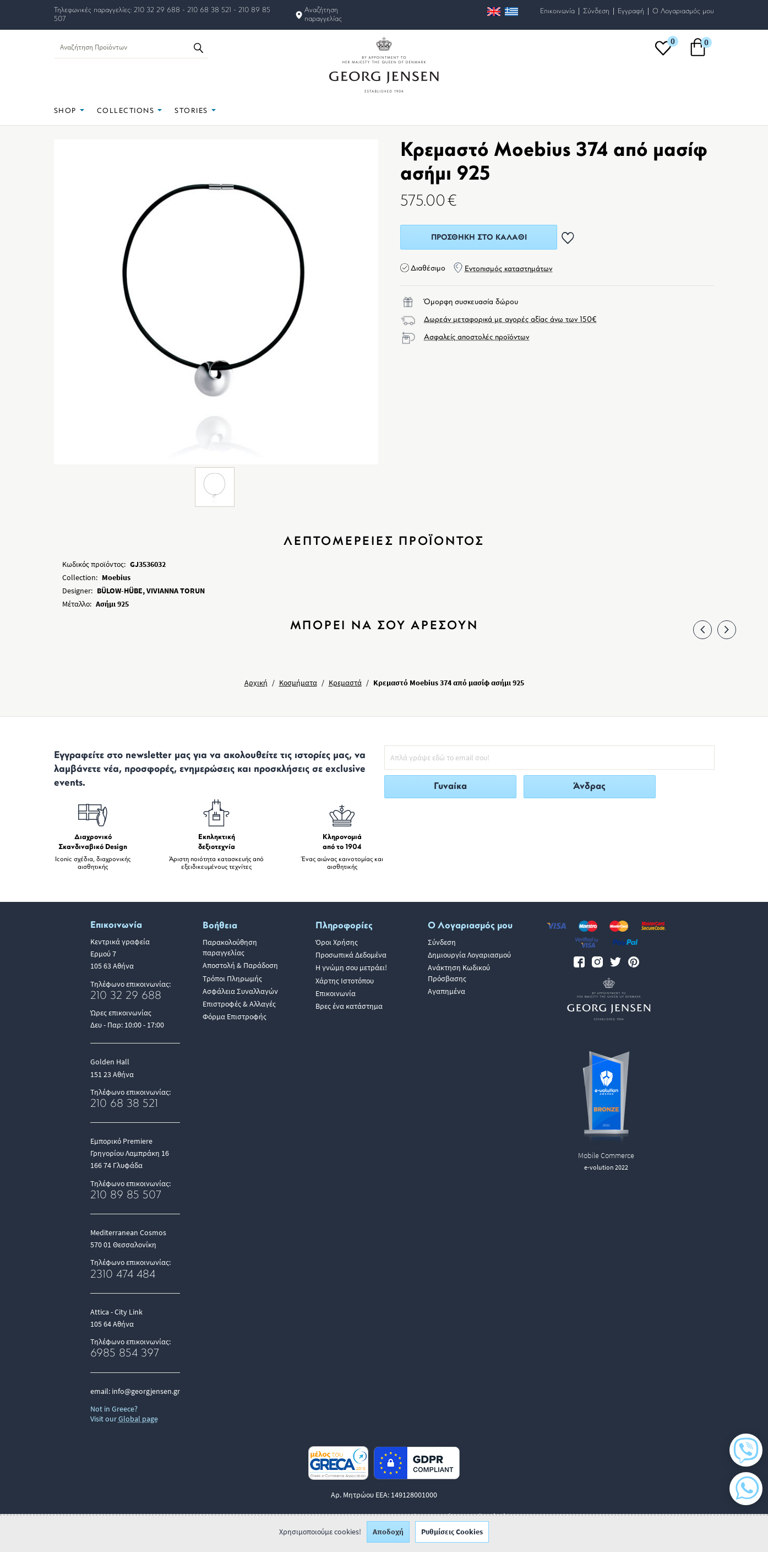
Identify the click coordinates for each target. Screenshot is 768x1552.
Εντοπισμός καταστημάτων (508, 269)
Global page (138, 1419)
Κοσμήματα (298, 683)
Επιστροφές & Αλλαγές (239, 1004)
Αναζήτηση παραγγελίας (323, 15)
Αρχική (256, 683)
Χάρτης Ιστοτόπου (344, 981)
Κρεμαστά (345, 683)
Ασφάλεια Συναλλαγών (240, 991)
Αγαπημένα (446, 991)
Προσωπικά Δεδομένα (350, 955)
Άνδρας (589, 786)
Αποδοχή (388, 1535)
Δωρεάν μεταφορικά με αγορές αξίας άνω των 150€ (510, 320)
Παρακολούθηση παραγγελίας (230, 947)
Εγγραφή (631, 11)
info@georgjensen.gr (146, 1391)
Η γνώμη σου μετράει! (351, 967)
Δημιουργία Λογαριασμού (469, 955)
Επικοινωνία (557, 11)
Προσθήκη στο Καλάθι (479, 238)
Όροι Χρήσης (336, 942)
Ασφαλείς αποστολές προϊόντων (476, 337)
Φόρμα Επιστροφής (234, 1016)
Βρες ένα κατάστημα (349, 1006)
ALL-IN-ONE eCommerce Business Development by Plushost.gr (424, 1516)
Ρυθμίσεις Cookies (452, 1535)
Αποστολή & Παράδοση (240, 965)
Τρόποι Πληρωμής (232, 978)
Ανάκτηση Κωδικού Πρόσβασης (459, 972)
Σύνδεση (596, 11)
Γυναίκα (450, 786)
